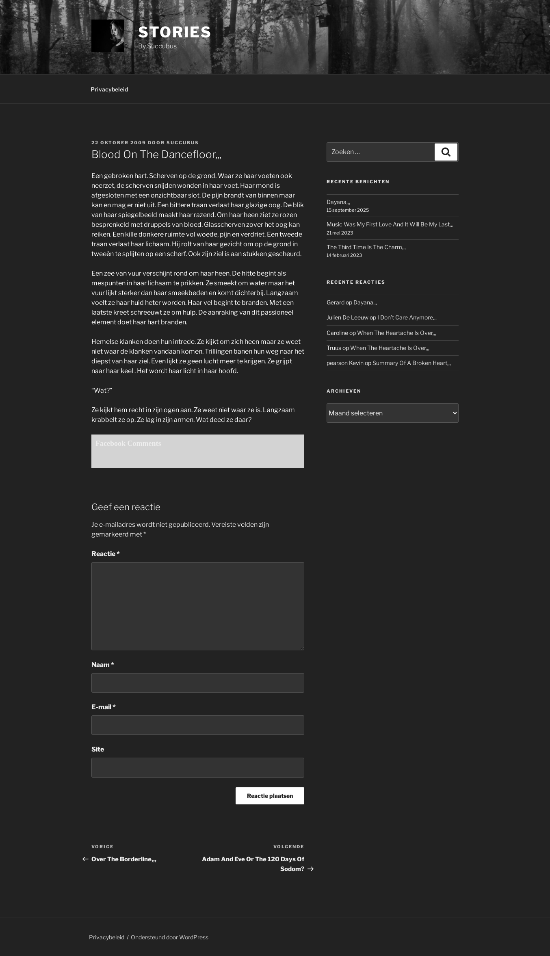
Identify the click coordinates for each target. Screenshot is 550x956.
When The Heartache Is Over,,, (396, 332)
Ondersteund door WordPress (169, 937)
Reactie (105, 554)
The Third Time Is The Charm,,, (366, 246)
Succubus (183, 143)
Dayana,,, (338, 201)
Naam (102, 665)
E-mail (103, 707)
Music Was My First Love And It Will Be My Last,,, (390, 224)
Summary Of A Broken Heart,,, (411, 362)
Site (97, 749)
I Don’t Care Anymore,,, (407, 317)
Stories (175, 32)
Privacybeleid (109, 89)
